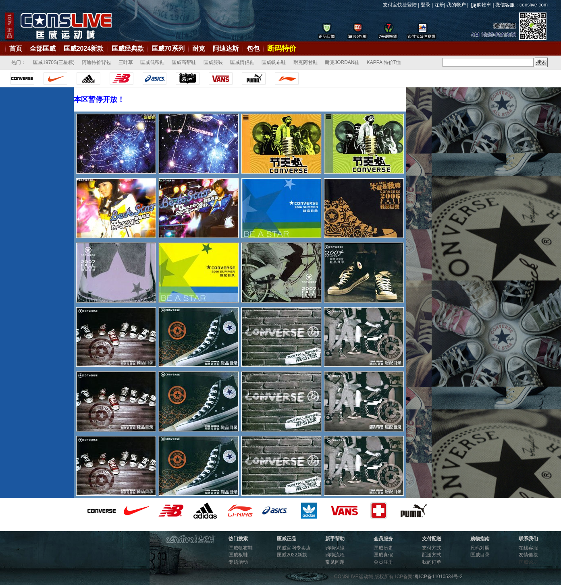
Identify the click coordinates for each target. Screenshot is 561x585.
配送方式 (431, 555)
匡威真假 (383, 555)
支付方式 (431, 548)
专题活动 (238, 562)
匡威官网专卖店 (294, 548)
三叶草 (125, 62)
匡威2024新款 (84, 48)
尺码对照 (480, 548)
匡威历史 (383, 548)
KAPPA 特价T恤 (384, 62)
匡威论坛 (528, 562)
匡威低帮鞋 (152, 62)
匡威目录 (480, 555)
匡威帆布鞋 (274, 62)
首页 (15, 48)
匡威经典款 (128, 48)
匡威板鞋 (238, 555)
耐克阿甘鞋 (305, 62)
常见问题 (335, 562)
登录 (425, 5)
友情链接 (528, 555)
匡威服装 (213, 62)
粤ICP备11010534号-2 (438, 576)
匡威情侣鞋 (242, 62)
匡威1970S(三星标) (54, 62)
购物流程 (335, 555)
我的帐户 (456, 5)
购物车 (484, 5)
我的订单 (431, 562)
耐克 (198, 48)
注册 (439, 5)
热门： (18, 62)
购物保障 (335, 548)
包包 (253, 48)
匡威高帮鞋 (184, 62)
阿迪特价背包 (96, 62)
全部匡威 (43, 48)
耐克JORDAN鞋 (342, 62)
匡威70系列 (168, 48)
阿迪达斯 (226, 48)
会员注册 (383, 562)
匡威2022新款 (292, 555)
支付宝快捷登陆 (400, 5)
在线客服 (528, 548)
